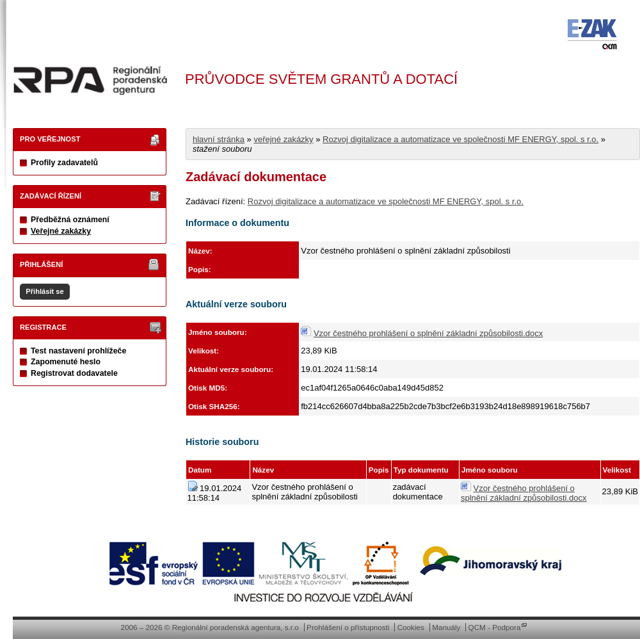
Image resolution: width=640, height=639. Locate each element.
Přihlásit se (44, 291)
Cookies (410, 627)
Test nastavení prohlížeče (78, 350)
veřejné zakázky (283, 139)
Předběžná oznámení (70, 219)
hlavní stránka (218, 139)
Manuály (446, 627)
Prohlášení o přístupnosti (348, 627)
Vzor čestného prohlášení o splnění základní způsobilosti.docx (428, 333)
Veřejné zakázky (61, 231)
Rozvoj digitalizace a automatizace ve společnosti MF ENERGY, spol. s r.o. (460, 139)
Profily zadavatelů (64, 162)
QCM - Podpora (494, 627)
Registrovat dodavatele (74, 373)
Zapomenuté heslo (65, 361)
